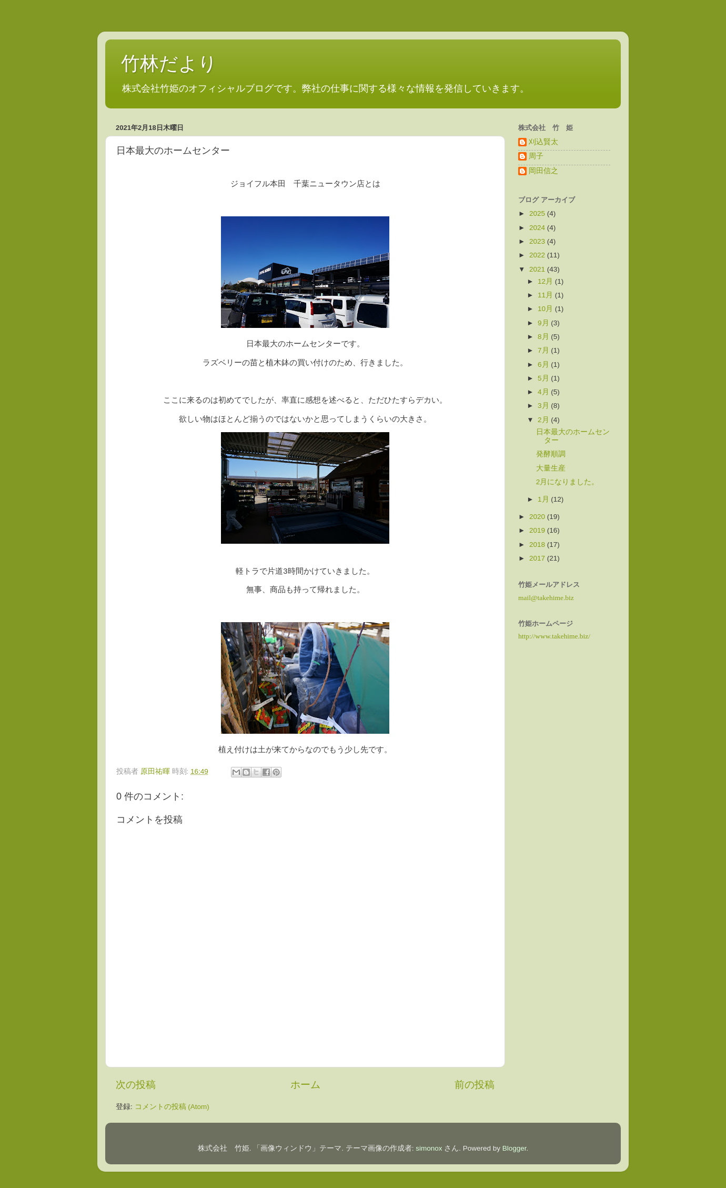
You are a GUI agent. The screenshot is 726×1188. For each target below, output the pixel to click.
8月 (544, 337)
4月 (544, 392)
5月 (544, 378)
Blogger (514, 1148)
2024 (538, 228)
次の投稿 (136, 1084)
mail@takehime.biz (546, 598)
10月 (546, 309)
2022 (538, 255)
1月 (544, 499)
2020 (538, 517)
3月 (544, 406)
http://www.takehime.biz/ (554, 636)
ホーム (305, 1084)
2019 (538, 530)
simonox (429, 1148)
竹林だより (169, 63)
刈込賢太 (543, 142)
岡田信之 (543, 171)
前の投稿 (475, 1084)
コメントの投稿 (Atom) (172, 1107)
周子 (536, 156)
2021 (538, 269)
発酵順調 (551, 454)
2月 (544, 420)
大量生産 (551, 468)
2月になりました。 (567, 482)
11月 (546, 295)
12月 (546, 281)
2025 (538, 213)
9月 (544, 323)
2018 (538, 544)
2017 (538, 558)
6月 (544, 364)
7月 (544, 350)
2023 (538, 241)
